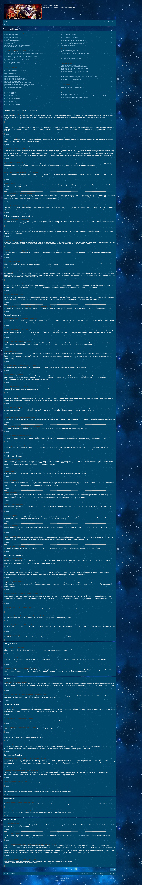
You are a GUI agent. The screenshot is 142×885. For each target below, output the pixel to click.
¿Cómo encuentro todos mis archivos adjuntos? (72, 87)
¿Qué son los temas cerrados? (11, 103)
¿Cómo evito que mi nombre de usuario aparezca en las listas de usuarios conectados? (25, 53)
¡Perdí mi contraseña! (9, 43)
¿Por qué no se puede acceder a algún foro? (14, 78)
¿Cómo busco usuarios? (66, 69)
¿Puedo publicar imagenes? (10, 97)
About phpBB (16, 826)
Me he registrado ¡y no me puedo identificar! (14, 39)
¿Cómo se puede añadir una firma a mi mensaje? (16, 72)
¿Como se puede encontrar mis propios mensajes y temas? (75, 71)
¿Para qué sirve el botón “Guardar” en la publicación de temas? (19, 84)
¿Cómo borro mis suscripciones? (69, 81)
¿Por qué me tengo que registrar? (12, 34)
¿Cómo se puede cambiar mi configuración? (14, 51)
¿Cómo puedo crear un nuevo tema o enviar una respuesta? (18, 69)
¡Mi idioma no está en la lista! (11, 57)
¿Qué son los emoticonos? (10, 95)
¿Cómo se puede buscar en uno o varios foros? (72, 65)
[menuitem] (6, 22)
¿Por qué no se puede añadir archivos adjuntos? (15, 79)
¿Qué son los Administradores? (68, 34)
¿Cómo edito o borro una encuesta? (12, 76)
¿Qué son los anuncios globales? (12, 98)
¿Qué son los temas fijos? (10, 101)
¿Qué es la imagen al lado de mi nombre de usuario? (16, 59)
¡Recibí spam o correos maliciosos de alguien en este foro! (75, 53)
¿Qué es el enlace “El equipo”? (68, 45)
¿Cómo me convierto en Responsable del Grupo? (73, 40)
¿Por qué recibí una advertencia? (12, 81)
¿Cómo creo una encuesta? (10, 73)
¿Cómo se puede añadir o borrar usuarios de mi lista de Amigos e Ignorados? (79, 60)
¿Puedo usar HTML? (9, 93)
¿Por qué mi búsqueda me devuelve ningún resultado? (74, 66)
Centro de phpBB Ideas (79, 835)
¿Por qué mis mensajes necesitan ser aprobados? (16, 85)
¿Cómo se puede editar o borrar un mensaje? (15, 70)
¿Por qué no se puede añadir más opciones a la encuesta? (18, 75)
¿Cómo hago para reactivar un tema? (13, 87)
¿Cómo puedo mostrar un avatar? (12, 60)
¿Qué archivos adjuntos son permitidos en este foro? (73, 86)
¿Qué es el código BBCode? (10, 92)
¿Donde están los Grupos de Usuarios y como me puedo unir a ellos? (77, 39)
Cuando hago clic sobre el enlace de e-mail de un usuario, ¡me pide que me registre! (24, 63)
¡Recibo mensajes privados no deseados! (71, 51)
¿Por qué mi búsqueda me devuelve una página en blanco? (75, 68)
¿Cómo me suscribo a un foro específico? (71, 79)
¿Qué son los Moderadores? (67, 36)
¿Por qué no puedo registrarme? (11, 37)
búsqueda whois (19, 847)
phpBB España (65, 878)
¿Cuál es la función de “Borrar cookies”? (13, 46)
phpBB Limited (66, 825)
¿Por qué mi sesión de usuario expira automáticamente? (17, 45)
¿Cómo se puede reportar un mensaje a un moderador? (17, 82)
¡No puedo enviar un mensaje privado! (70, 50)
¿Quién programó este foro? (67, 92)
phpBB (71, 264)
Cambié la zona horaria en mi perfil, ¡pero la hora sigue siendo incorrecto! (21, 56)
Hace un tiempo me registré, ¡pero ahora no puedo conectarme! (19, 42)
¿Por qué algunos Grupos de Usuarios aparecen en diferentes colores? (78, 42)
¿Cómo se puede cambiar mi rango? (12, 62)
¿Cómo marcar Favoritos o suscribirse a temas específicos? (75, 78)
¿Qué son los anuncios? (9, 100)
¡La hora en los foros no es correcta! (12, 54)
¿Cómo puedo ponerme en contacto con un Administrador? (75, 97)
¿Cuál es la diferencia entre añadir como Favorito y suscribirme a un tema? (79, 76)
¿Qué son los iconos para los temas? (13, 104)
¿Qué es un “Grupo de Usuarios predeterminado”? (73, 43)
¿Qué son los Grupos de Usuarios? (69, 37)
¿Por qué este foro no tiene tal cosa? (69, 94)
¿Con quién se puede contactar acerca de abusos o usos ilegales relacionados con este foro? (83, 95)
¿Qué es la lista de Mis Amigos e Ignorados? (71, 58)
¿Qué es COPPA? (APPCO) (10, 36)
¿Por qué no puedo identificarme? (12, 40)
